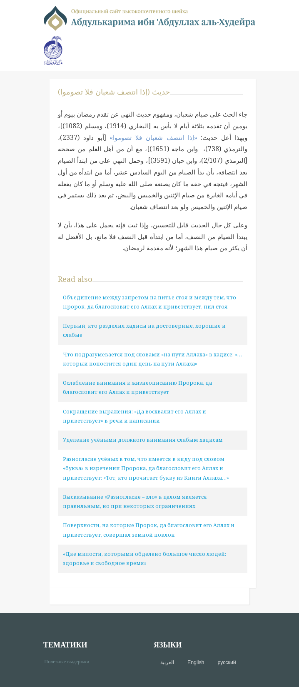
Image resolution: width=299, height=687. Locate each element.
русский (226, 662)
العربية (167, 662)
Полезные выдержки (69, 661)
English (195, 662)
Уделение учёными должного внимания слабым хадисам (143, 439)
